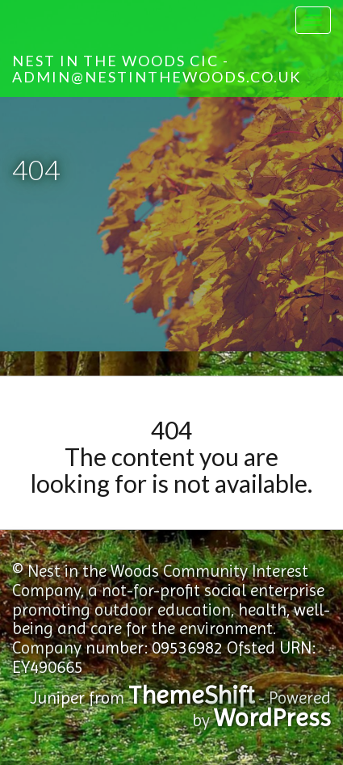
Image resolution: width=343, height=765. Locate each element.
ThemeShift (191, 695)
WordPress (272, 718)
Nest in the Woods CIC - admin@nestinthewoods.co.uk (156, 69)
